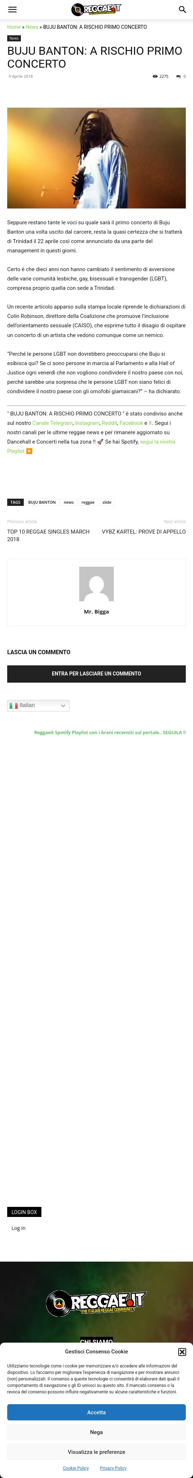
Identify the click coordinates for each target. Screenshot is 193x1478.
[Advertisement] (61, 1083)
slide (107, 502)
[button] (182, 1352)
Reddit (109, 423)
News (32, 27)
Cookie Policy (76, 1468)
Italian (22, 705)
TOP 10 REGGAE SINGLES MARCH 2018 (48, 536)
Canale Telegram (52, 423)
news (69, 502)
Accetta (96, 1412)
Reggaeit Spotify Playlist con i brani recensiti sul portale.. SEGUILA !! (110, 732)
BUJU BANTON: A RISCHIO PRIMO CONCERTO (95, 57)
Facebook (131, 423)
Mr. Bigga (96, 611)
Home (14, 27)
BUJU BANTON (42, 502)
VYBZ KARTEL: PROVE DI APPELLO (144, 532)
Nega (96, 1432)
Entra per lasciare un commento (96, 674)
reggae (88, 502)
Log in (19, 1228)
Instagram (87, 423)
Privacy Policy (113, 1468)
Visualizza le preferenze (96, 1452)
